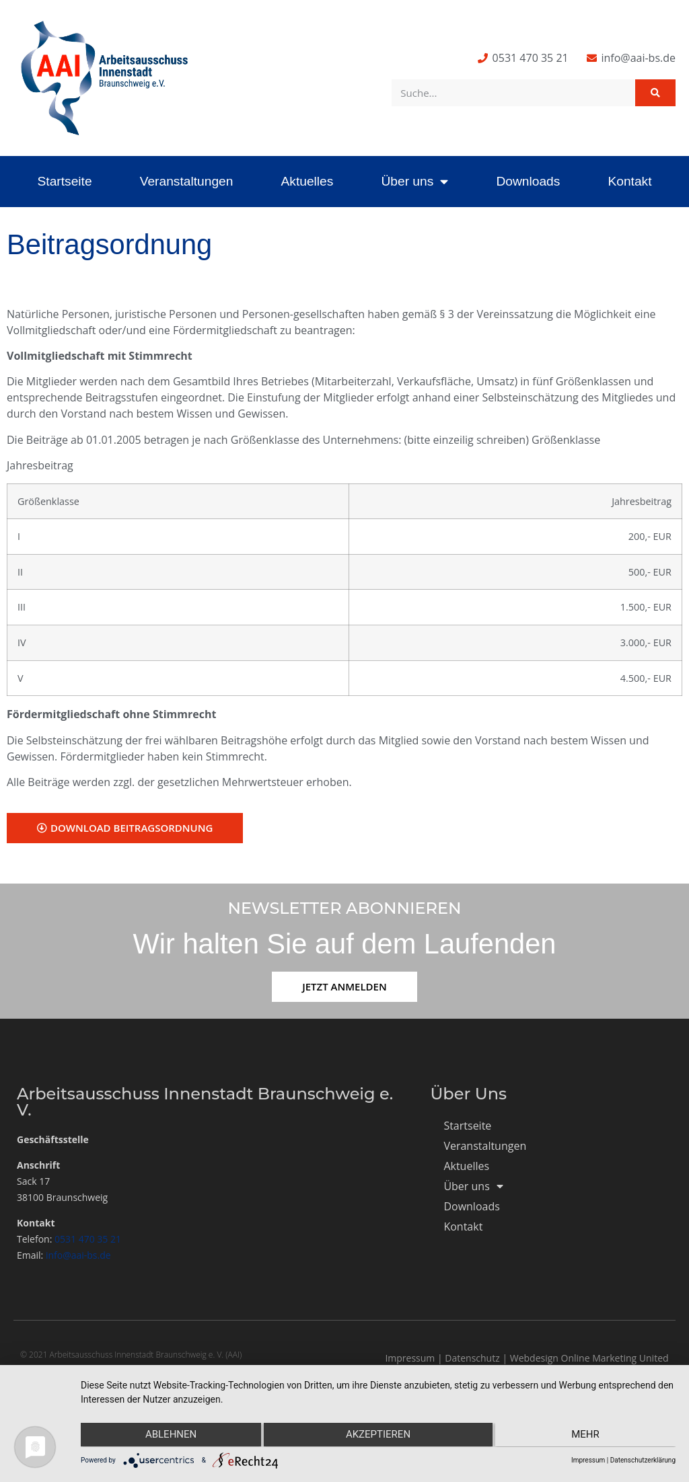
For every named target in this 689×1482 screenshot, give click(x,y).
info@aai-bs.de (78, 1255)
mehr (587, 1436)
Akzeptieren (378, 1436)
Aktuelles (307, 181)
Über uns (414, 181)
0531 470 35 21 (88, 1239)
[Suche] (655, 92)
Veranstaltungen (186, 181)
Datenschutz (472, 1358)
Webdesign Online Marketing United (589, 1358)
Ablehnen (168, 1436)
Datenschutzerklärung (643, 1460)
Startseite (65, 181)
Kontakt (629, 181)
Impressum (410, 1358)
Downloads (528, 181)
